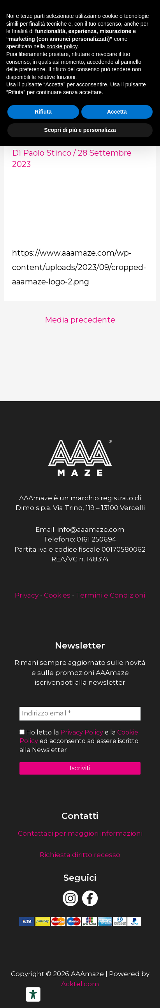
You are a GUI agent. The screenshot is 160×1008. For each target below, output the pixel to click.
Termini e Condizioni (110, 595)
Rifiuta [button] (43, 112)
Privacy (27, 595)
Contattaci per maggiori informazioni (80, 833)
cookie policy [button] (62, 46)
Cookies (57, 595)
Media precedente (80, 320)
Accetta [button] (117, 112)
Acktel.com (80, 984)
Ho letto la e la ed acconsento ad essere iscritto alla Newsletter (79, 741)
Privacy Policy (81, 732)
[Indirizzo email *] (80, 713)
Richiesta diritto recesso (80, 855)
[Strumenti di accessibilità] (33, 994)
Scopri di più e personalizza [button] (80, 130)
